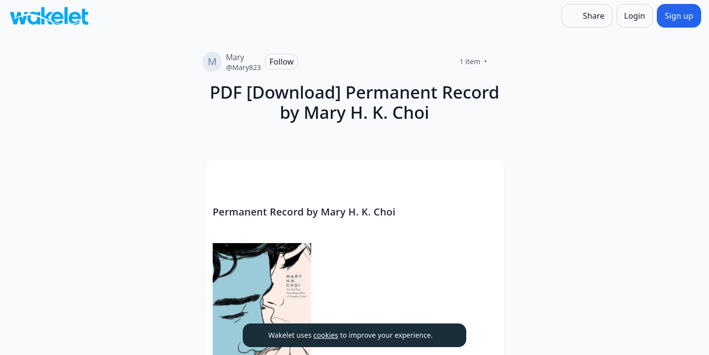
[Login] (634, 16)
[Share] (586, 16)
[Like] (499, 62)
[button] (488, 176)
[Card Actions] (488, 175)
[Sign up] (679, 16)
